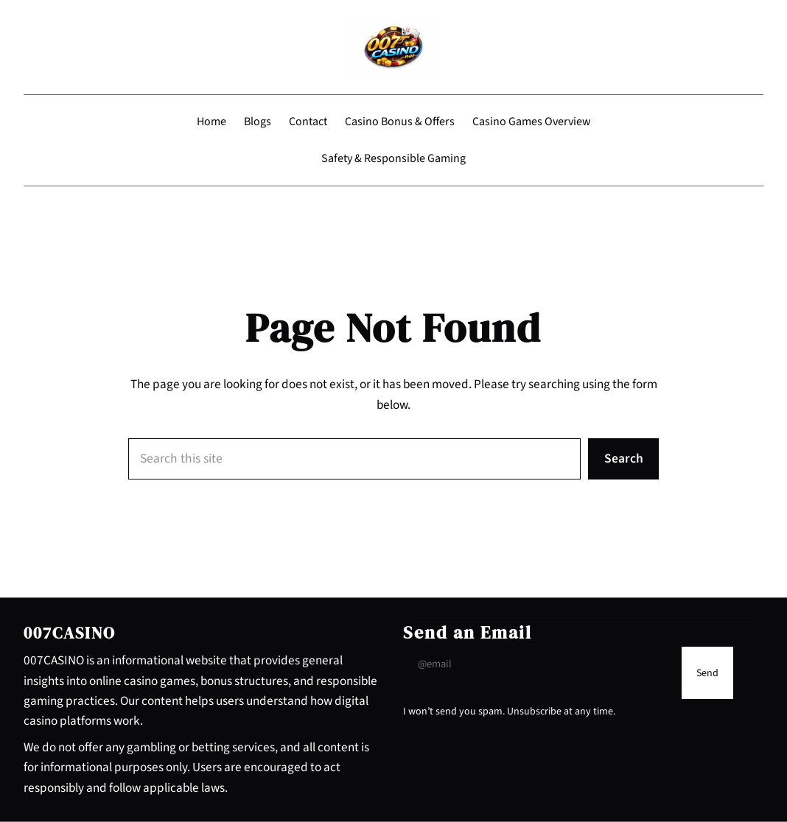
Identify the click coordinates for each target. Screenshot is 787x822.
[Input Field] (539, 664)
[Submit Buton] (707, 673)
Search (623, 458)
